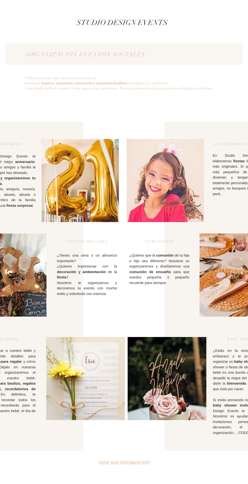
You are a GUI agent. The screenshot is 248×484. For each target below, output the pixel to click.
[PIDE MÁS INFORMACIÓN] (124, 463)
